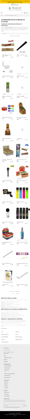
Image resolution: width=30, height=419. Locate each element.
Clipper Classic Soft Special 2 (20, 201)
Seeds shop (6, 381)
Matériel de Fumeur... (19, 339)
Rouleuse (3, 339)
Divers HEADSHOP (5, 336)
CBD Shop (6, 383)
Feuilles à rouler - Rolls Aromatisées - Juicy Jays (22, 181)
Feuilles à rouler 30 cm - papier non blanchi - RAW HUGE (6, 55)
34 (16, 293)
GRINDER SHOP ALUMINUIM (20, 96)
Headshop (6, 385)
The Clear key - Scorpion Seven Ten (7, 201)
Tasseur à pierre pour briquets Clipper (7, 180)
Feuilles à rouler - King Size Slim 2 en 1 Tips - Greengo (7, 160)
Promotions (6, 387)
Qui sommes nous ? (7, 377)
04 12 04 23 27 (16, 4)
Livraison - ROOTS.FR (7, 365)
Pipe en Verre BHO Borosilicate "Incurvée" (22, 284)
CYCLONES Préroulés (19, 138)
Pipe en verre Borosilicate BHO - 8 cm (7, 263)
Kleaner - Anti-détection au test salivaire (22, 242)
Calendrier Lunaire (7, 375)
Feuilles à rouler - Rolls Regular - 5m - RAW (7, 139)
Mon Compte (6, 394)
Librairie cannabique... (19, 336)
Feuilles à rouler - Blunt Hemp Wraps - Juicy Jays (7, 97)
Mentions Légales (12, 413)
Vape (2, 331)
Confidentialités (18, 413)
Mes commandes (7, 396)
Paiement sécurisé (7, 367)
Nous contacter (6, 392)
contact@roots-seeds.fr (8, 357)
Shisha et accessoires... (5, 334)
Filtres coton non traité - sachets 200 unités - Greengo (21, 118)
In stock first (15, 33)
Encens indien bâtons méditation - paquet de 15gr (22, 264)
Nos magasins (6, 369)
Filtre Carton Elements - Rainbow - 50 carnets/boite (7, 243)
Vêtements (17, 331)
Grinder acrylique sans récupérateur (6, 117)
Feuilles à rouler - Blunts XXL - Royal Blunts (21, 160)
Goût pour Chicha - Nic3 (5, 284)
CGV (5, 371)
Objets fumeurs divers (5, 341)
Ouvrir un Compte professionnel (9, 373)
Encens (17, 334)
